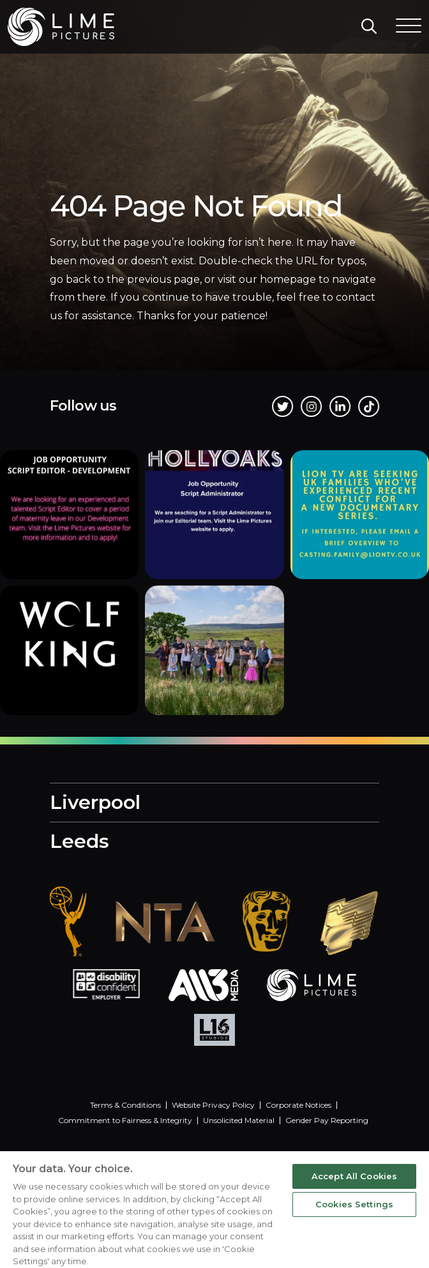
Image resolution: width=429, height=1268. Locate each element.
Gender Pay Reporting (326, 1120)
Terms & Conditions (125, 1105)
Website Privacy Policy (213, 1105)
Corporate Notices (298, 1105)
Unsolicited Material (239, 1120)
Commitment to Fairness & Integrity (125, 1120)
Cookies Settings (354, 1204)
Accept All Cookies (354, 1176)
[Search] (369, 26)
